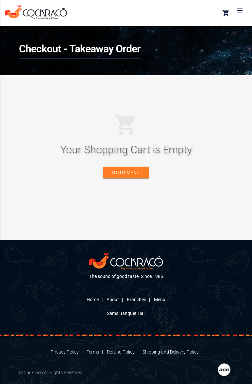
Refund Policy (121, 352)
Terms (93, 352)
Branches (136, 299)
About (113, 299)
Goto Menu (126, 172)
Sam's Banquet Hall (126, 313)
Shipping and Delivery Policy (171, 352)
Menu (159, 299)
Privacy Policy (65, 352)
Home (93, 299)
